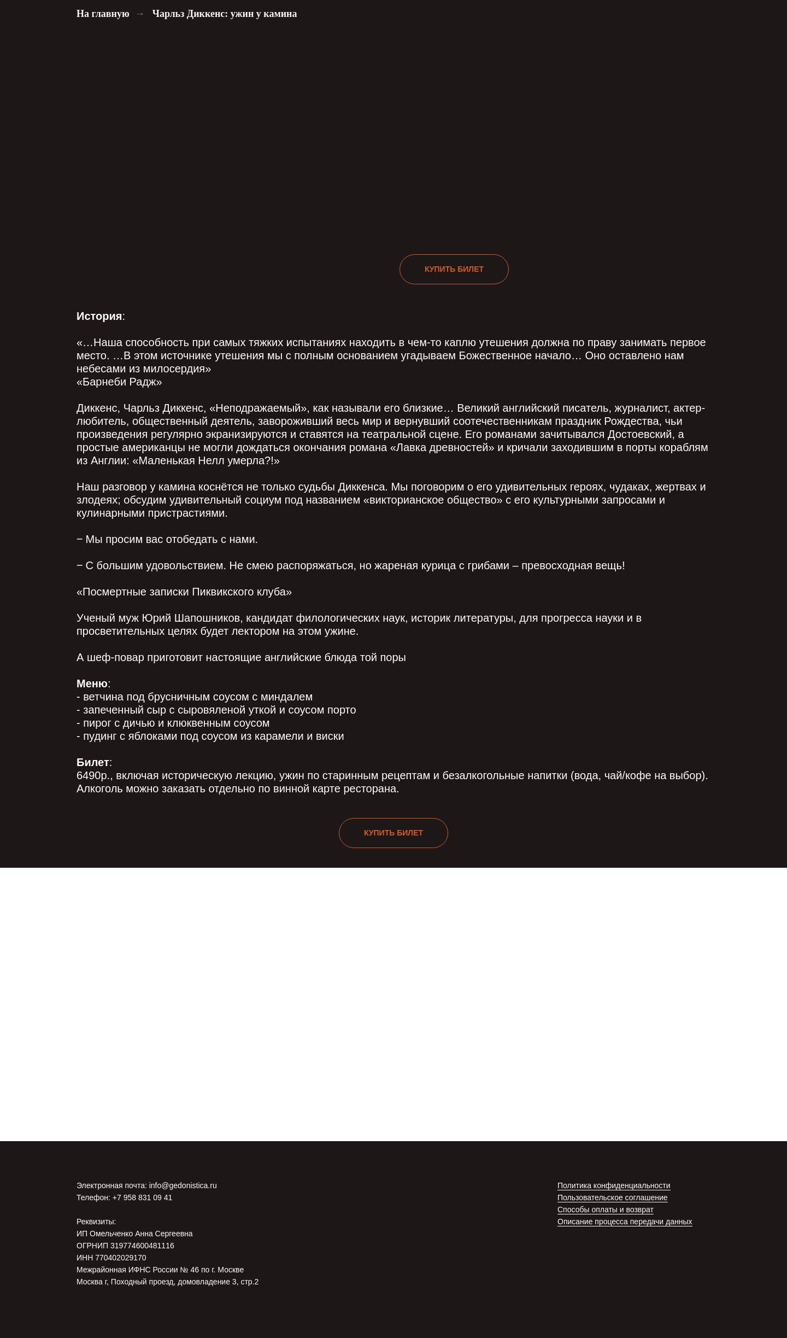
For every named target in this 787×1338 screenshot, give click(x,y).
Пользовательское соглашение (612, 1197)
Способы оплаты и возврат (605, 1209)
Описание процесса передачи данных (624, 1221)
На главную (103, 13)
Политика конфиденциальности (614, 1185)
